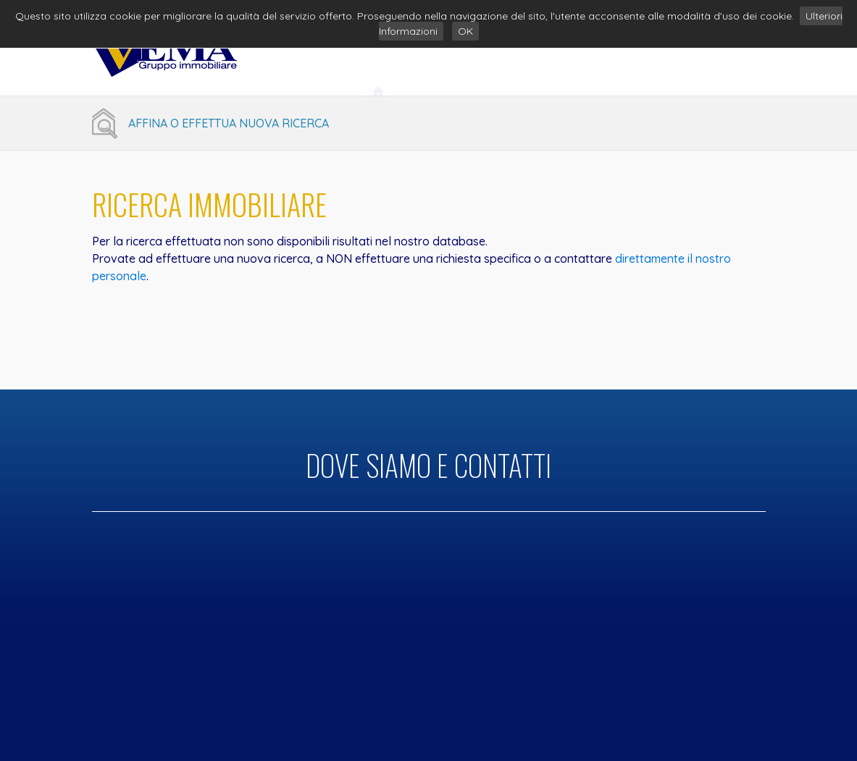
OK (465, 31)
